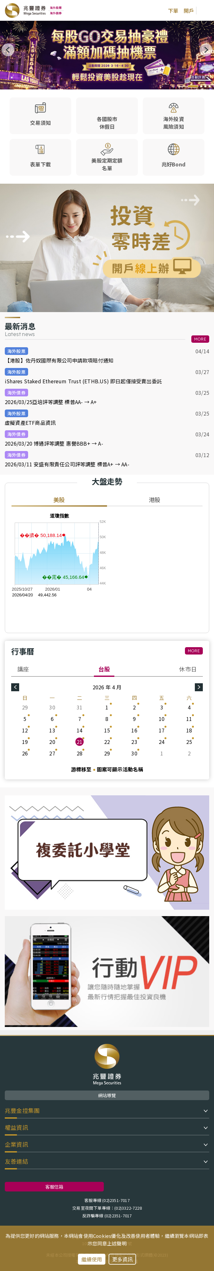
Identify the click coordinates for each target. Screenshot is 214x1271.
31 (79, 707)
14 (79, 730)
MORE (200, 338)
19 (25, 742)
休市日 (188, 669)
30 (52, 707)
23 (134, 742)
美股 (59, 500)
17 (161, 730)
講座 (23, 669)
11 (189, 719)
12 (25, 730)
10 (161, 719)
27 (52, 753)
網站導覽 (107, 1095)
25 (189, 742)
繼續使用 (91, 1259)
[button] (192, 86)
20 (52, 742)
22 (107, 742)
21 (79, 742)
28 (79, 753)
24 (161, 742)
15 (107, 730)
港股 (154, 500)
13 (52, 730)
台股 (104, 669)
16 (134, 730)
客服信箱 (54, 1186)
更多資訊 (122, 1259)
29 (25, 707)
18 (189, 730)
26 (25, 753)
